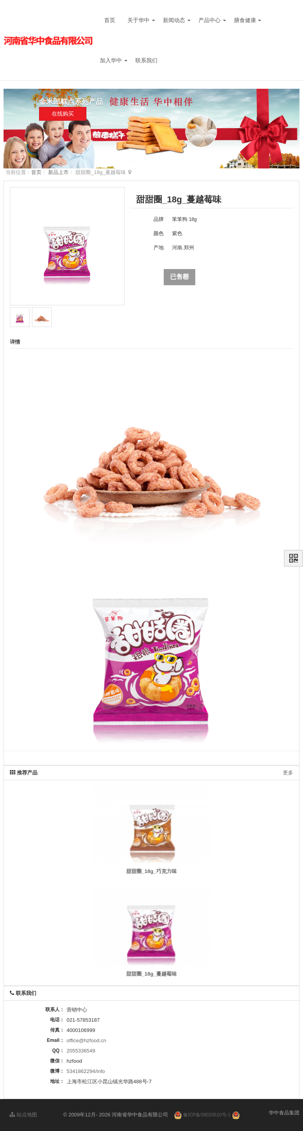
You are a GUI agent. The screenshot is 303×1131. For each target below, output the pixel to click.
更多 (288, 773)
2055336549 (81, 1051)
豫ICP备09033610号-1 (206, 1115)
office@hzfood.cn (86, 1040)
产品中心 (212, 20)
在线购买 (63, 113)
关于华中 (141, 20)
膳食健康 (248, 20)
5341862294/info (86, 1071)
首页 (109, 20)
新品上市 (58, 172)
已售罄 (179, 276)
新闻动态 (177, 20)
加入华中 (113, 60)
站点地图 (23, 1115)
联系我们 (146, 60)
